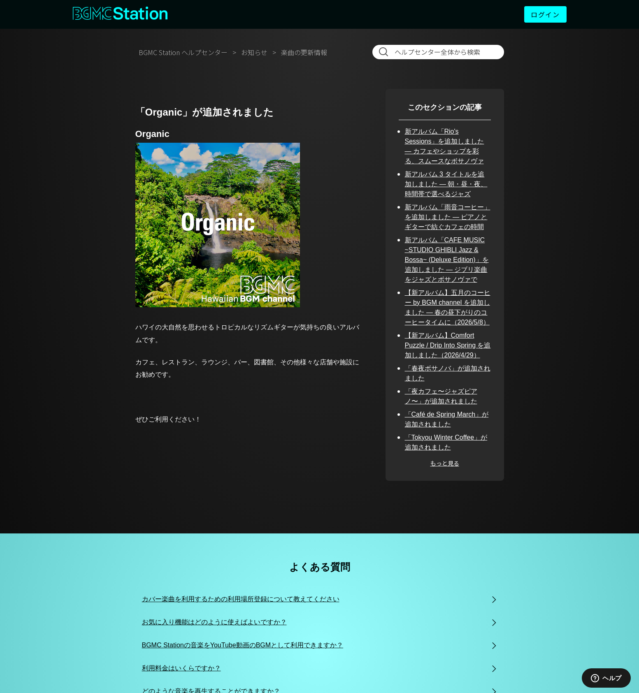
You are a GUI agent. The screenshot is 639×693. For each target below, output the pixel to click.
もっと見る (444, 463)
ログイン (545, 14)
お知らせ (254, 52)
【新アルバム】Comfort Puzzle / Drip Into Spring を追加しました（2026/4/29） (448, 345)
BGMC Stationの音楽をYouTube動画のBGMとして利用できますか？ (243, 645)
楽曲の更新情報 (304, 52)
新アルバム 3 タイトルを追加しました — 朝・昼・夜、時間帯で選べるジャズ (446, 184)
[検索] (440, 52)
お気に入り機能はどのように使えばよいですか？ (214, 622)
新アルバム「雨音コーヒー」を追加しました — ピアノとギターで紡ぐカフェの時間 (447, 217)
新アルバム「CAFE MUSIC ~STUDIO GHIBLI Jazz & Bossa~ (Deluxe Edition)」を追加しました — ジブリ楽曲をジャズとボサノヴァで (447, 259)
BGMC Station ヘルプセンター (183, 52)
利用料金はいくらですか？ (181, 668)
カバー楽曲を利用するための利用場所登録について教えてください (240, 599)
